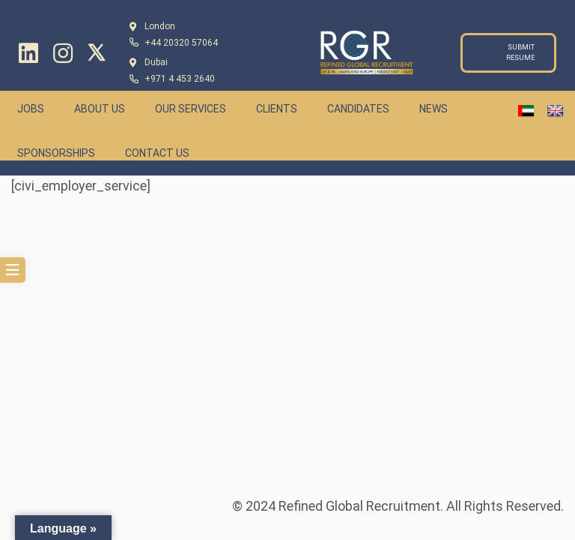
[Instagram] (63, 53)
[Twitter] (97, 52)
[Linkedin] (28, 53)
